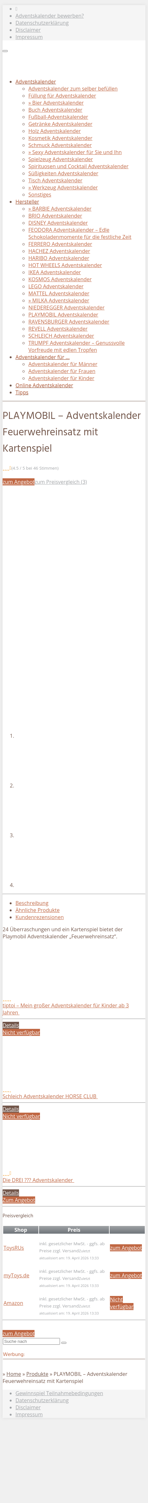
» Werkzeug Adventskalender (63, 187)
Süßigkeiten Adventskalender (63, 173)
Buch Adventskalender (55, 109)
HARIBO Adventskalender (58, 258)
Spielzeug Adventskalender (60, 159)
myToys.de (16, 1275)
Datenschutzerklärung (42, 22)
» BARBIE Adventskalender (60, 208)
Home (13, 1373)
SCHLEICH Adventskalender (61, 335)
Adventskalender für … (42, 357)
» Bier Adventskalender (56, 102)
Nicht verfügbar (21, 1032)
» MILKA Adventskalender (58, 300)
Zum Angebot (19, 1199)
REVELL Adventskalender (58, 328)
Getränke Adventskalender (60, 123)
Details (11, 1025)
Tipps (21, 392)
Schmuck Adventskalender (60, 145)
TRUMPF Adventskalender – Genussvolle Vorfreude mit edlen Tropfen (76, 346)
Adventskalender (35, 81)
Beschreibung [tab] (31, 903)
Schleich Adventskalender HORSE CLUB (50, 1096)
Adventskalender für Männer (62, 364)
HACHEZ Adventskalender (59, 251)
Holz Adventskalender (54, 131)
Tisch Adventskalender (55, 180)
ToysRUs (14, 1247)
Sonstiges (39, 194)
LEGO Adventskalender (56, 286)
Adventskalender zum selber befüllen (73, 88)
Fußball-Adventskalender (58, 116)
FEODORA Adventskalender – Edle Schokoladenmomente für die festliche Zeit (79, 233)
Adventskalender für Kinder (61, 378)
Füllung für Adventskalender (62, 95)
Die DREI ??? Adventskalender (38, 1180)
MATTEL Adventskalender (58, 293)
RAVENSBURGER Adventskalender (68, 321)
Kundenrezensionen (39, 917)
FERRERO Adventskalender (60, 244)
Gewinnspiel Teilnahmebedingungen (59, 1393)
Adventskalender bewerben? (49, 15)
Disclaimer (28, 29)
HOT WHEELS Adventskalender (65, 265)
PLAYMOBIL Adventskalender (63, 314)
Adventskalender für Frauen (61, 371)
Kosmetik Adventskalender (60, 138)
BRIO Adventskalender (55, 215)
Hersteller (27, 201)
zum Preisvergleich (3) (61, 481)
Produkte (37, 1373)
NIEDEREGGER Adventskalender (66, 307)
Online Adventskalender (44, 385)
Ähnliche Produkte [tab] (37, 910)
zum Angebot (19, 481)
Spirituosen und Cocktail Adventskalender (78, 166)
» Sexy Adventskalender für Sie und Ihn (75, 152)
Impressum (29, 36)
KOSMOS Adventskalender (60, 279)
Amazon (13, 1303)
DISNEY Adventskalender (58, 222)
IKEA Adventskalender (54, 272)
